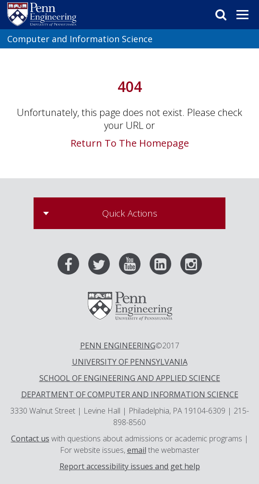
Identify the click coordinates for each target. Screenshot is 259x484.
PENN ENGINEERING (117, 345)
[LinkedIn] (164, 266)
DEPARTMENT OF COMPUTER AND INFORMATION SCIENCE (129, 394)
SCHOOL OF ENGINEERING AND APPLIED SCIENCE (129, 378)
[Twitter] (102, 266)
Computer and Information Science (80, 39)
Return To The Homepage (130, 143)
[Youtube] (133, 266)
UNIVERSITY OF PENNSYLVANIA (130, 362)
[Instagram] (191, 266)
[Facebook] (72, 266)
